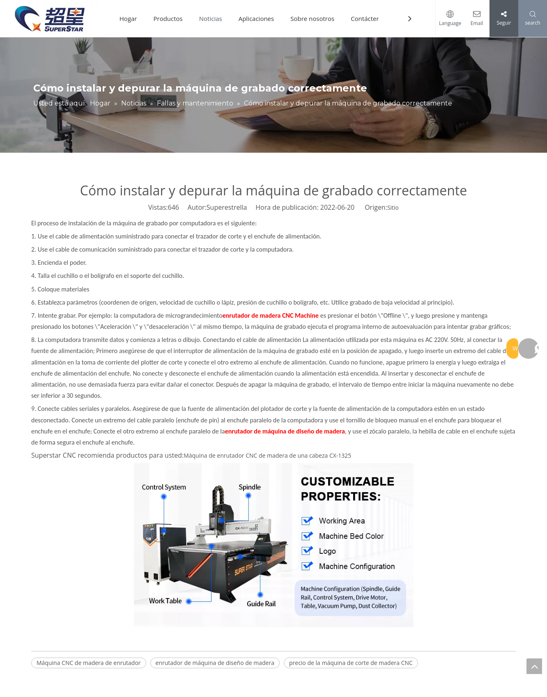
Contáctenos (372, 18)
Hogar (131, 18)
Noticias (213, 18)
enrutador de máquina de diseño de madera (215, 663)
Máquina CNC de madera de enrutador (89, 663)
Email (475, 23)
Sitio (393, 207)
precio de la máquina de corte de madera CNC (351, 663)
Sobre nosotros (316, 18)
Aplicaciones (259, 18)
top (534, 666)
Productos (171, 18)
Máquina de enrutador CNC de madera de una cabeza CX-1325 (267, 455)
